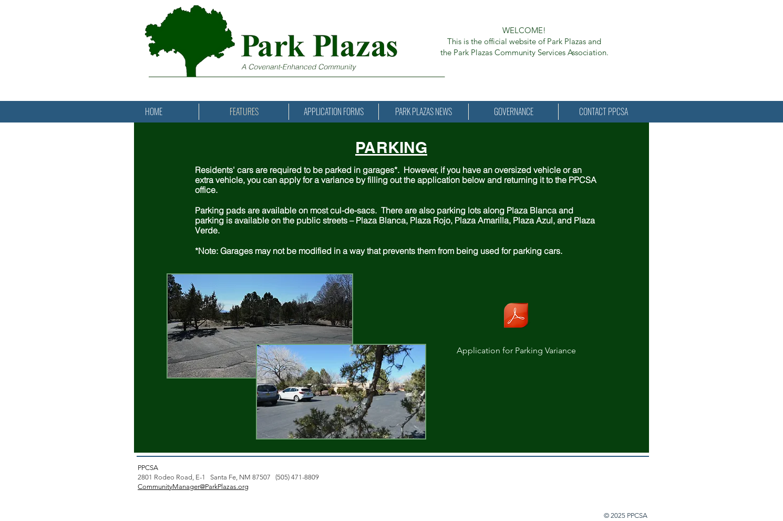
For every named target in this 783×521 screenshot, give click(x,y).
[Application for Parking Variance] (516, 323)
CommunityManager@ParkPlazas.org (193, 487)
